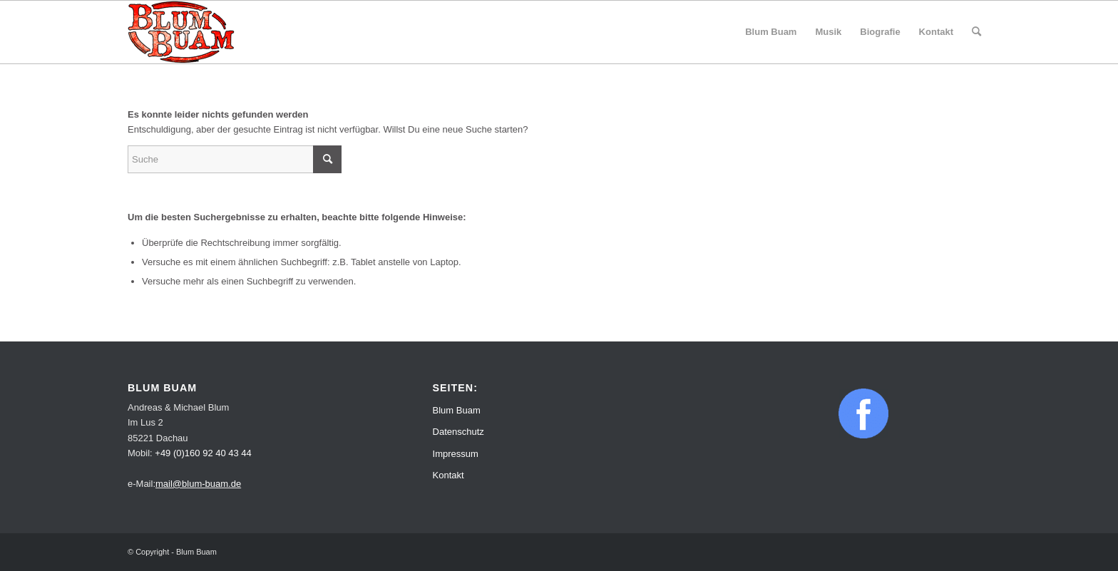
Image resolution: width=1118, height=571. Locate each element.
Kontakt (448, 475)
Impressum (455, 453)
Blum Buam (457, 410)
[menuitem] (771, 32)
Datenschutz (458, 431)
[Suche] (976, 32)
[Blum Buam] (181, 32)
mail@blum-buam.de (198, 483)
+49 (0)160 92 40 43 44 (203, 453)
